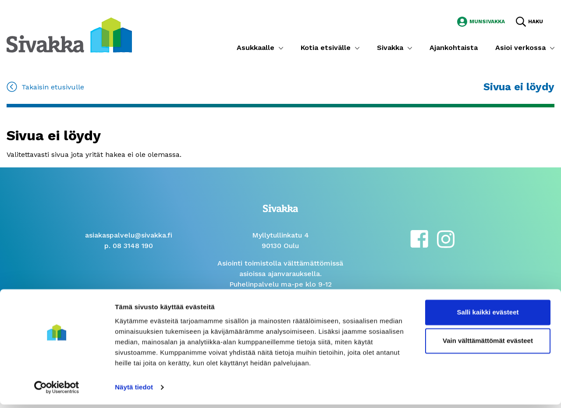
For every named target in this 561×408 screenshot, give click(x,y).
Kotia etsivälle (326, 47)
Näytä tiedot (134, 390)
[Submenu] (281, 48)
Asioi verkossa (520, 47)
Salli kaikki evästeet (488, 315)
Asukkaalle (255, 47)
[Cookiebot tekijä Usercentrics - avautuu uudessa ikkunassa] (56, 390)
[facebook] (419, 238)
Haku (535, 21)
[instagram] (445, 238)
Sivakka (390, 47)
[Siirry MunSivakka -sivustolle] (481, 21)
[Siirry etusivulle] (69, 34)
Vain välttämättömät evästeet (488, 344)
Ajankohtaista (454, 47)
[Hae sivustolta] (529, 21)
